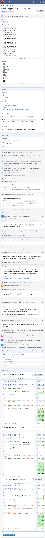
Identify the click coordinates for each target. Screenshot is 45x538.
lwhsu (6, 78)
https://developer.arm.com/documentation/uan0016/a (15, 277)
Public (12, 11)
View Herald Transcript (24, 155)
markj (5, 251)
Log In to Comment (9, 533)
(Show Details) (33, 172)
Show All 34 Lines (19, 377)
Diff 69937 (26, 215)
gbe (6, 72)
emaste (7, 69)
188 (4, 187)
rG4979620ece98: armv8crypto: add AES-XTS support (15, 109)
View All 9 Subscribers (22, 84)
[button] (43, 2)
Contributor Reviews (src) (11, 105)
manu (6, 80)
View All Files (22, 58)
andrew (7, 64)
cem (18, 281)
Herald (5, 155)
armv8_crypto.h (9, 360)
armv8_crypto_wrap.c (10, 364)
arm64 (6, 103)
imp (6, 75)
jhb (5, 99)
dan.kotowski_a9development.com (13, 66)
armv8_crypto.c (9, 362)
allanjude (6, 281)
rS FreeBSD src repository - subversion (11, 139)
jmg (5, 94)
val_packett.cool (14, 16)
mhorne (6, 301)
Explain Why (18, 341)
